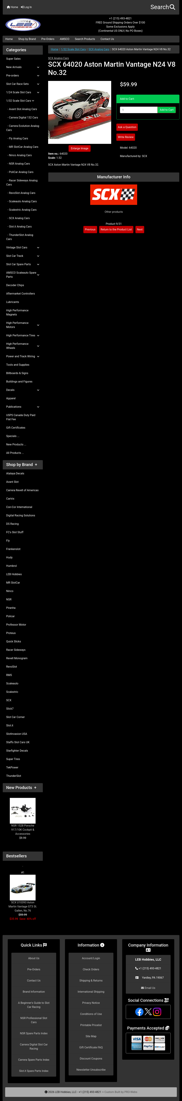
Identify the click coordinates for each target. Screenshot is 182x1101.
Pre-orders (22, 75)
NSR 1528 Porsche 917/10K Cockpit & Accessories (23, 816)
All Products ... (15, 452)
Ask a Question (127, 127)
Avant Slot (12, 481)
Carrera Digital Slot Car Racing (34, 1046)
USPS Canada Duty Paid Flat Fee (20, 417)
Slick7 (10, 708)
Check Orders (91, 969)
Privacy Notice (91, 1002)
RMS (9, 675)
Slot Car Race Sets (22, 84)
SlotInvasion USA (16, 733)
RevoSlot (11, 666)
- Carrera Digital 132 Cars (22, 117)
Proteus (11, 633)
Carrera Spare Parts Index (33, 1059)
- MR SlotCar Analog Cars (22, 146)
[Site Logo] (32, 22)
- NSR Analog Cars (18, 163)
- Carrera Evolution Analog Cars (22, 128)
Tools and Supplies (17, 364)
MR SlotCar (13, 582)
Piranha (10, 607)
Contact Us (107, 39)
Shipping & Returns (91, 980)
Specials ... (12, 436)
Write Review (126, 137)
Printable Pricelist (91, 1025)
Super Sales (13, 58)
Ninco (9, 591)
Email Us (148, 988)
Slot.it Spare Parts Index (33, 1071)
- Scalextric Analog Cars (21, 209)
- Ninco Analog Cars (19, 155)
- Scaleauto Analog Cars (21, 201)
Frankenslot (13, 549)
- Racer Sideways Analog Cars (21, 182)
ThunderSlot (13, 775)
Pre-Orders (47, 39)
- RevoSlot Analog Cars (20, 193)
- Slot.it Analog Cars (19, 226)
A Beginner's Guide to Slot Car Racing (33, 1005)
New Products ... (16, 444)
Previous (90, 229)
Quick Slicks (13, 641)
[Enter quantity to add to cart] (139, 110)
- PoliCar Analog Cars (19, 172)
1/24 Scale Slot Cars (22, 92)
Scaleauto (12, 683)
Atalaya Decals (15, 473)
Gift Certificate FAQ (91, 1047)
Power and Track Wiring (22, 356)
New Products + (21, 787)
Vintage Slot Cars (22, 247)
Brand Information (34, 991)
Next (140, 229)
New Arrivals (22, 67)
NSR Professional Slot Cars (33, 1020)
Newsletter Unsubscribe (91, 1069)
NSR (9, 599)
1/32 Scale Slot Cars (73, 49)
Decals (22, 390)
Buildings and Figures (19, 381)
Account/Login (91, 958)
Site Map (91, 1036)
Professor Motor (16, 624)
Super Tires (13, 759)
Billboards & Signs (17, 373)
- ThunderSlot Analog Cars (19, 237)
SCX (8, 700)
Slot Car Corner (15, 717)
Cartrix (10, 498)
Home (12, 7)
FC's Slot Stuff (14, 532)
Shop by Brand (27, 39)
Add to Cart (167, 109)
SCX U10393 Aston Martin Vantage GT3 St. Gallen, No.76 (23, 893)
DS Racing (12, 523)
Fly (8, 540)
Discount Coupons (91, 1058)
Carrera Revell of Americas (22, 490)
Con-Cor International (19, 507)
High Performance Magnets (17, 312)
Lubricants (12, 302)
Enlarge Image (79, 148)
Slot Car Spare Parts (22, 264)
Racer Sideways (15, 649)
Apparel (11, 398)
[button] (163, 7)
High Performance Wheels (22, 346)
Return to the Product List (116, 229)
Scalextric (12, 691)
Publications (22, 406)
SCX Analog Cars (99, 49)
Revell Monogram (16, 658)
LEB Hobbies (14, 574)
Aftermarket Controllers (20, 293)
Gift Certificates (15, 427)
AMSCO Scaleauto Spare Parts (22, 274)
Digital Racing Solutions (20, 515)
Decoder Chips (15, 285)
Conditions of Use (91, 1014)
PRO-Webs (130, 1092)
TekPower (12, 767)
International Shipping (91, 991)
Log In (26, 7)
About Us (33, 958)
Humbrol (11, 565)
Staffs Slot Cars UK (18, 742)
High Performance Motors (22, 325)
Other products (114, 211)
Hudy (9, 557)
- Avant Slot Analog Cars (21, 109)
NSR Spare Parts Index (33, 1033)
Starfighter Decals (17, 750)
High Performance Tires (22, 335)
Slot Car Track (22, 256)
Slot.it (9, 725)
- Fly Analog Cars (17, 138)
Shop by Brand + (21, 464)
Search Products (85, 39)
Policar (10, 616)
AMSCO (64, 39)
